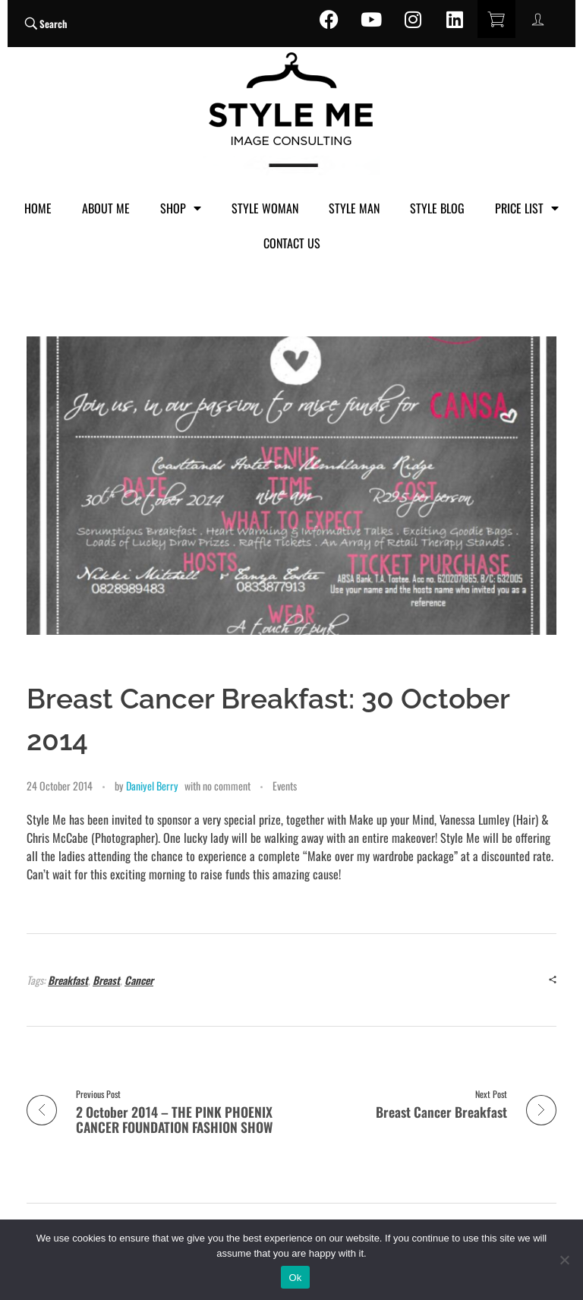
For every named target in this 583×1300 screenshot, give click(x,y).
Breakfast (68, 980)
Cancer (138, 980)
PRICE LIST (527, 208)
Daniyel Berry (152, 786)
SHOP (180, 208)
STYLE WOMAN (265, 208)
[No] (564, 1259)
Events (285, 786)
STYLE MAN (354, 208)
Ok (294, 1277)
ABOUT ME (106, 208)
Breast (106, 980)
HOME (38, 208)
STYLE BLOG (437, 208)
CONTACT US (291, 243)
